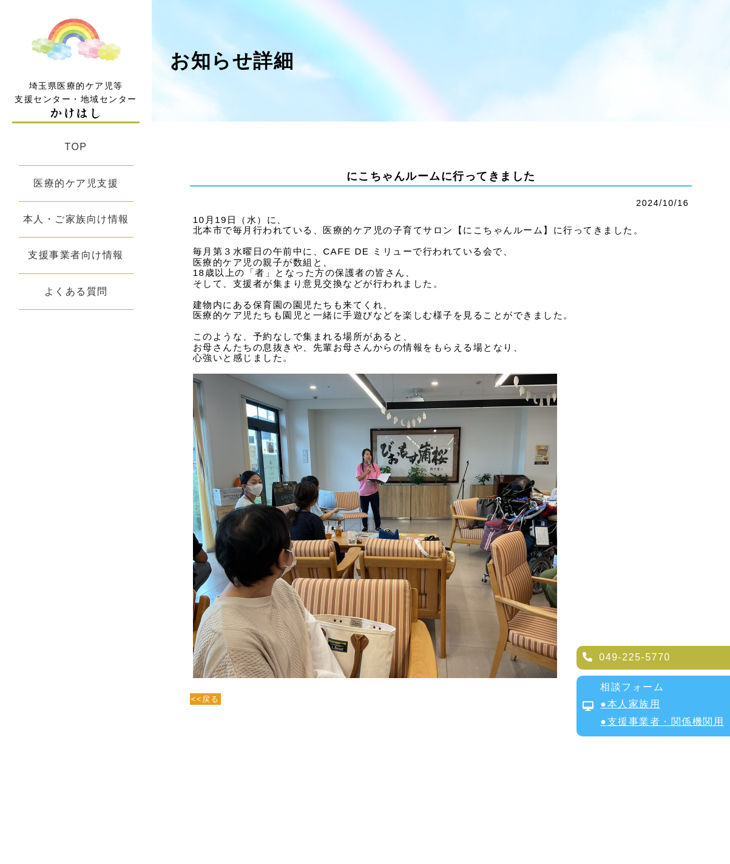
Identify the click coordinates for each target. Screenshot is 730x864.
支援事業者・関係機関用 (666, 721)
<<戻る (205, 699)
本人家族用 (634, 704)
